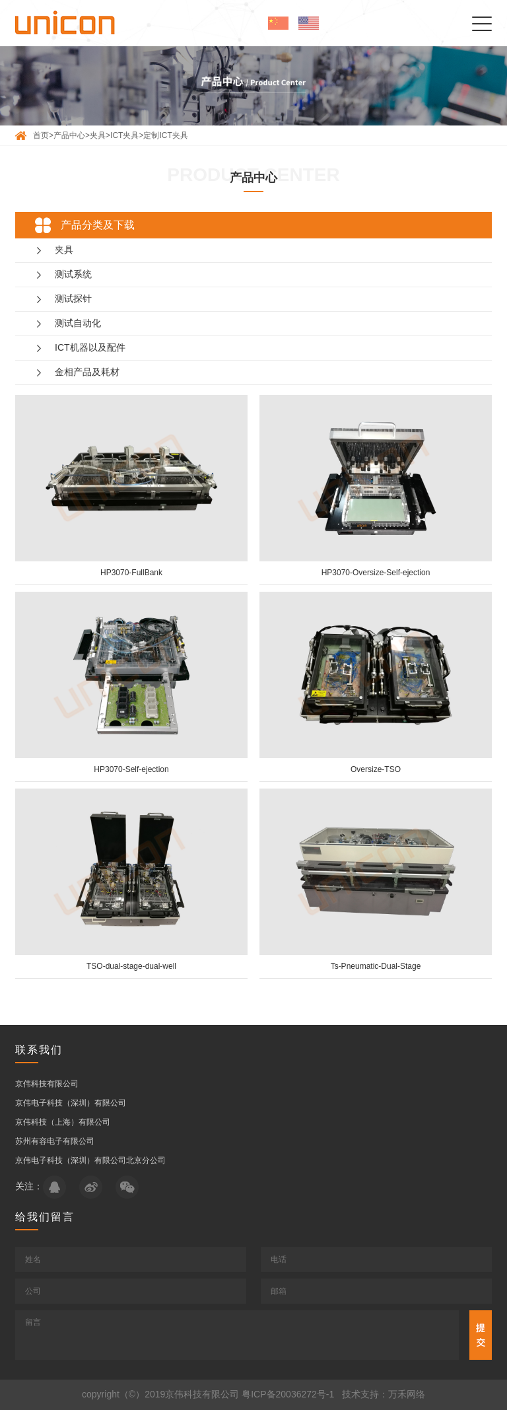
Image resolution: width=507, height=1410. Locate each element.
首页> (43, 135)
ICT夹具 (124, 135)
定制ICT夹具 (165, 135)
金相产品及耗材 (87, 372)
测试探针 (73, 298)
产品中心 (69, 135)
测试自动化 (78, 323)
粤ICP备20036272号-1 (288, 1394)
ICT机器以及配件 (90, 347)
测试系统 (73, 274)
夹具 (98, 135)
